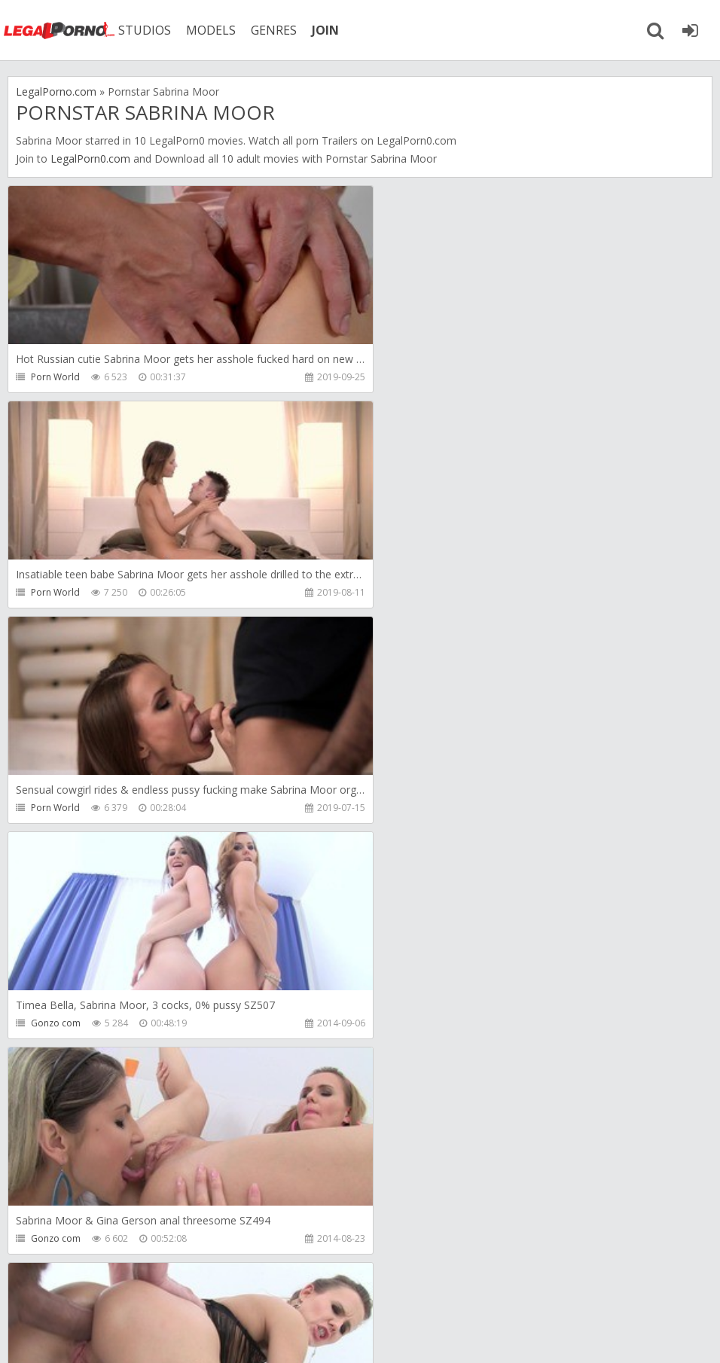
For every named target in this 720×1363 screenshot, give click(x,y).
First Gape (410, 1023)
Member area (113, 1292)
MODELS (213, 30)
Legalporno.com (60, 30)
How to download (221, 1292)
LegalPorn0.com (90, 158)
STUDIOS (147, 30)
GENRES (276, 30)
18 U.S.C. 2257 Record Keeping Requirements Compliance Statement (487, 1336)
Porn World (55, 376)
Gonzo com (413, 592)
